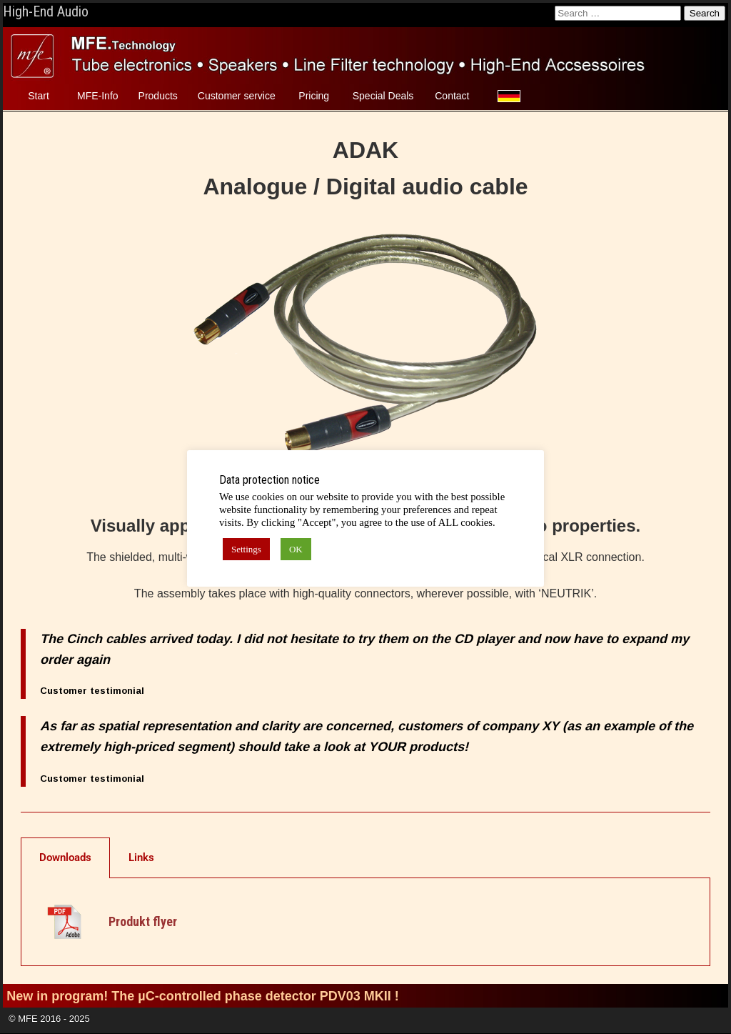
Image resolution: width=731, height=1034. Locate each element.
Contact (452, 95)
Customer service (237, 95)
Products (158, 95)
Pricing (313, 95)
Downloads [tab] (65, 857)
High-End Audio (46, 11)
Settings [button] (246, 549)
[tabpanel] (365, 922)
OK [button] (296, 549)
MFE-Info (98, 95)
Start (38, 95)
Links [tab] (141, 857)
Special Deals (383, 95)
